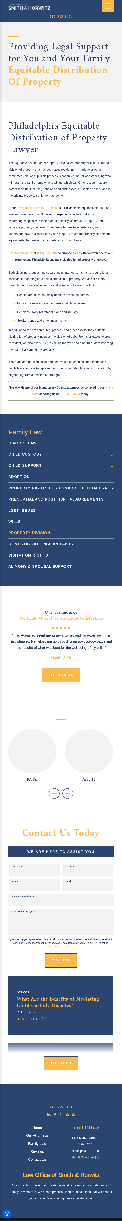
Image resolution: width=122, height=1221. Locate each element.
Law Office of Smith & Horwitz (37, 208)
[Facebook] (55, 1114)
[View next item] (67, 793)
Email (68, 881)
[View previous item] (54, 793)
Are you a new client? (22, 895)
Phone (15, 881)
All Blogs (61, 1062)
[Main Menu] (108, 6)
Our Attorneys (37, 1135)
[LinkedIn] (49, 1114)
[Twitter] (61, 1114)
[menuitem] (61, 443)
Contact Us (37, 1159)
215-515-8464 (61, 17)
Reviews (37, 1151)
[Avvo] (67, 1114)
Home (37, 1127)
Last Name (70, 866)
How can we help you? (23, 910)
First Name (17, 866)
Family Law (37, 1143)
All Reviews (61, 675)
